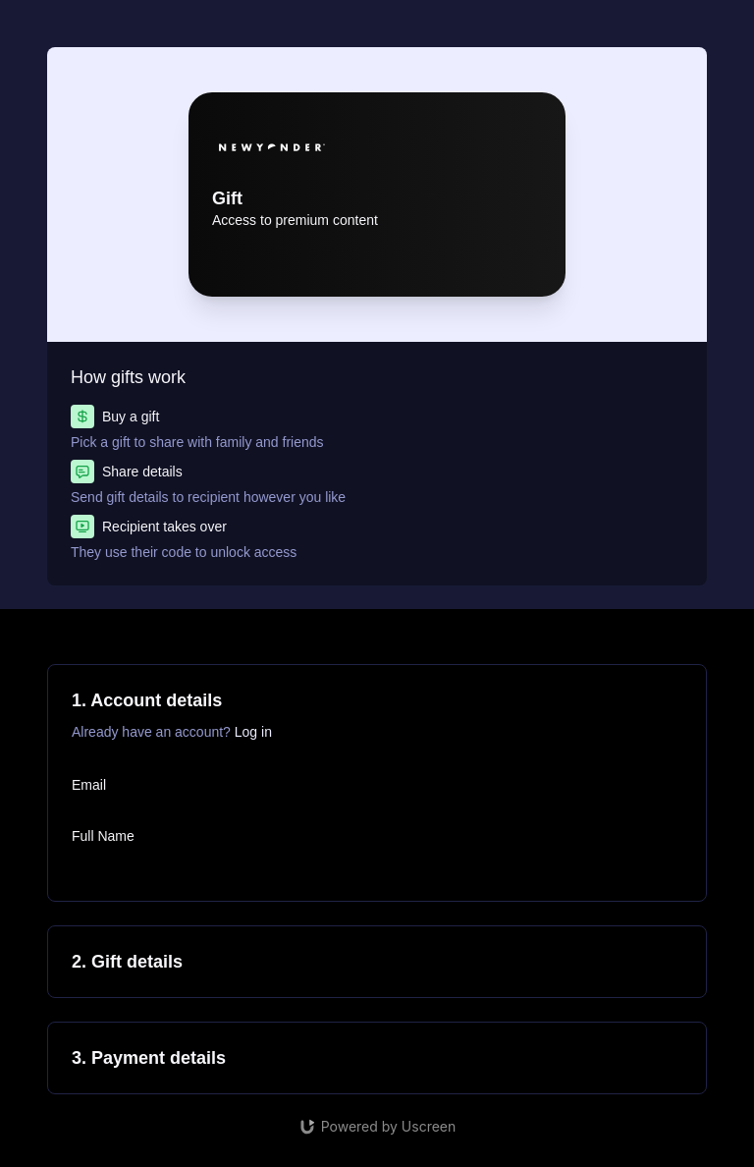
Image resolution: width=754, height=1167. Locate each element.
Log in (253, 732)
